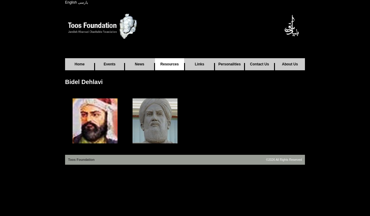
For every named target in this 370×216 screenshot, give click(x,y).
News (139, 64)
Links (199, 64)
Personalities (229, 64)
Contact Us (259, 64)
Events (109, 64)
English (71, 2)
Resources (169, 64)
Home (80, 64)
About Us (290, 64)
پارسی (83, 2)
